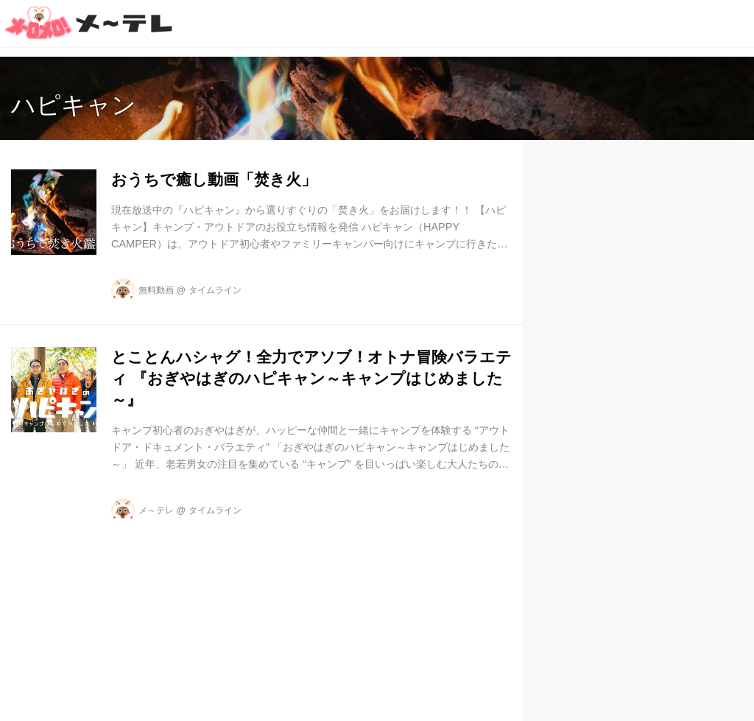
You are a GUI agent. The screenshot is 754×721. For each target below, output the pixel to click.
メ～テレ (156, 510)
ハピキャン (73, 105)
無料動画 (156, 290)
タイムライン (215, 290)
